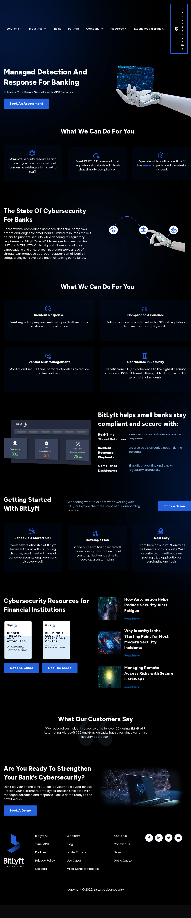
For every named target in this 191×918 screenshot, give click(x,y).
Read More (132, 618)
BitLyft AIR (42, 836)
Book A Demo (20, 810)
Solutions (13, 29)
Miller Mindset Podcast (83, 869)
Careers (41, 869)
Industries (35, 29)
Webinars (73, 836)
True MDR (42, 844)
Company (92, 29)
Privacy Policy (45, 860)
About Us (120, 836)
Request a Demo (179, 28)
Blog (70, 844)
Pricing (57, 29)
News (117, 852)
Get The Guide (21, 668)
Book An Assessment (26, 104)
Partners (74, 29)
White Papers (77, 852)
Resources (117, 29)
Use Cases (74, 860)
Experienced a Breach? (149, 29)
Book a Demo (174, 506)
